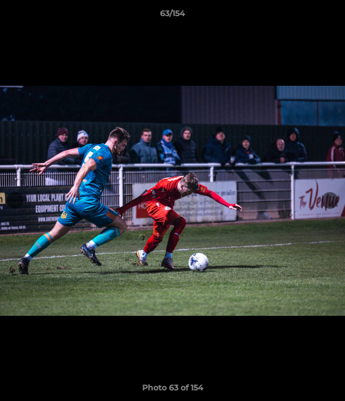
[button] (331, 16)
